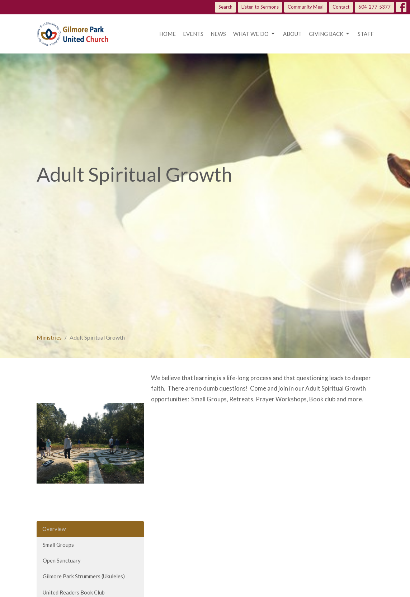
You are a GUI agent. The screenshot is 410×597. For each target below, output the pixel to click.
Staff (366, 34)
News (218, 34)
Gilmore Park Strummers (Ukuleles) (84, 576)
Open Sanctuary (62, 560)
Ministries (49, 337)
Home (167, 34)
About (292, 34)
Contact (341, 7)
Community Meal (306, 7)
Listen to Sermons (260, 7)
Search (225, 7)
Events (193, 34)
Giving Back (329, 33)
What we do (254, 33)
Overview (54, 529)
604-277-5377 (374, 7)
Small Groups (58, 544)
